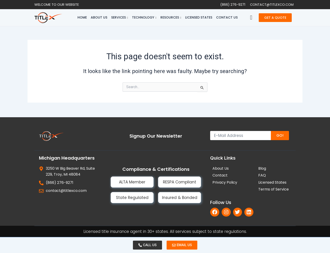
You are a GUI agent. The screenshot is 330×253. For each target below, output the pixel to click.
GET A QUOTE (275, 17)
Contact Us (227, 17)
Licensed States (198, 17)
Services (119, 17)
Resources (170, 17)
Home (82, 17)
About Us (99, 17)
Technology (144, 17)
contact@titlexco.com (271, 4)
